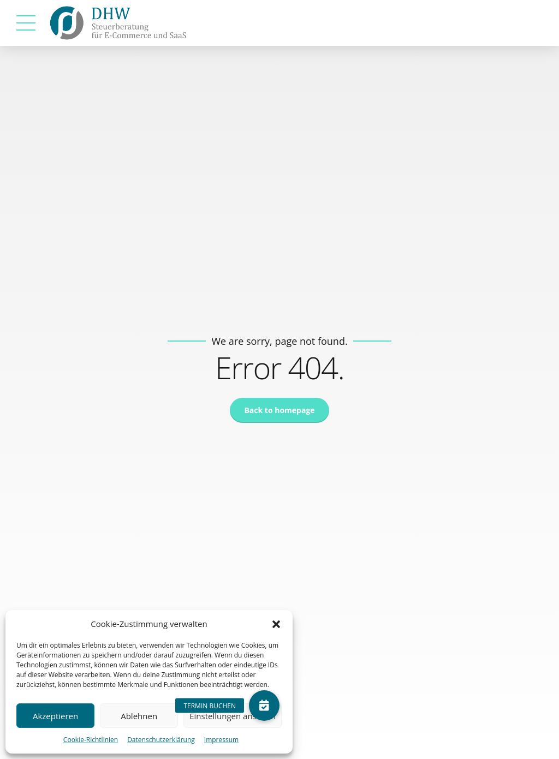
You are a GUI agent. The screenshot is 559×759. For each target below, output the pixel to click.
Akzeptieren (55, 715)
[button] (276, 624)
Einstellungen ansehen (232, 715)
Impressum (221, 739)
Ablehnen (139, 715)
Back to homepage (279, 410)
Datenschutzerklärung (161, 739)
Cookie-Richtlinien (90, 739)
